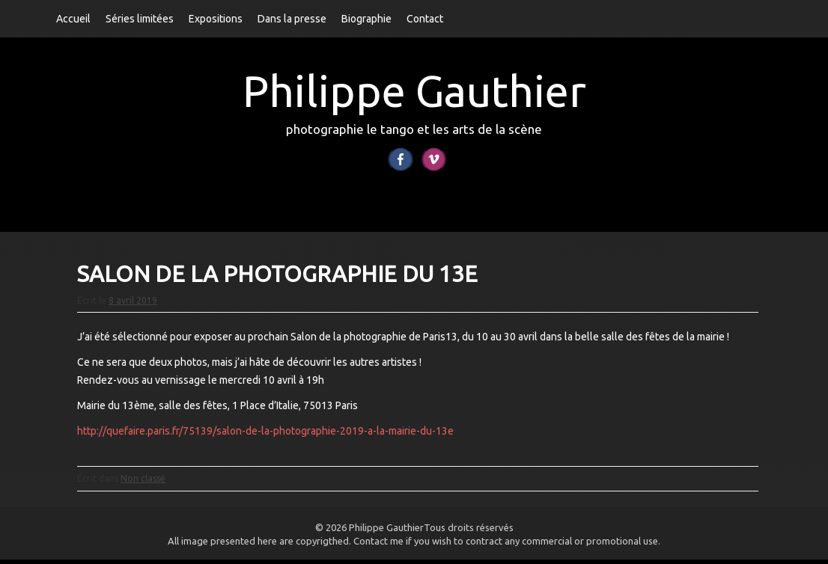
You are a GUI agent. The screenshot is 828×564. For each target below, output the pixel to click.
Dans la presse (292, 19)
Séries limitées (140, 19)
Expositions (216, 19)
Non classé (143, 483)
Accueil (73, 19)
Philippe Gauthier (414, 91)
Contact (425, 19)
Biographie (366, 19)
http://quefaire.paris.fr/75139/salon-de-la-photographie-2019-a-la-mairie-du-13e (265, 435)
